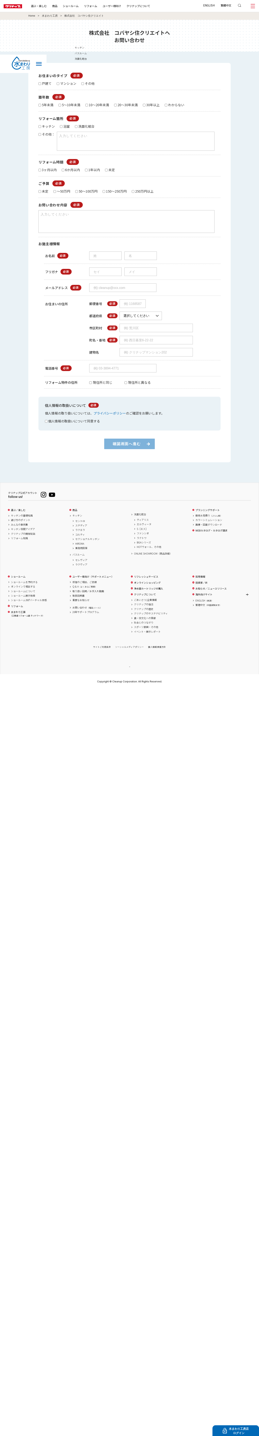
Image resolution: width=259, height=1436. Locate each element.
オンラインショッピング (147, 590)
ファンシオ (143, 540)
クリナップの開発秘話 (23, 541)
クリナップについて (150, 6)
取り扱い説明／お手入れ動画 (88, 598)
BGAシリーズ (144, 549)
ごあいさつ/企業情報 (145, 607)
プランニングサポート (207, 517)
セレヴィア (81, 567)
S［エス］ (142, 536)
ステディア (81, 532)
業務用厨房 (81, 555)
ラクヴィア (81, 571)
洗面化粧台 (140, 521)
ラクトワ (141, 545)
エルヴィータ (144, 531)
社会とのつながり (143, 629)
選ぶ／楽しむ (18, 517)
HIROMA (79, 551)
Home (31, 15)
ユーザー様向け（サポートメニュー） (93, 583)
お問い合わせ (87, 614)
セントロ (80, 528)
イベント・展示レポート (147, 639)
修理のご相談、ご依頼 (84, 589)
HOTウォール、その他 (149, 554)
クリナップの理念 (143, 611)
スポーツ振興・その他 (146, 634)
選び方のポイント (20, 527)
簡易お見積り (208, 522)
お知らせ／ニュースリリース (211, 595)
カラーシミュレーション (208, 527)
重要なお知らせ (80, 607)
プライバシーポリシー (109, 420)
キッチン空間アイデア (23, 536)
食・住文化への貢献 (145, 625)
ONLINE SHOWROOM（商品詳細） (153, 560)
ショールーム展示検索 (23, 603)
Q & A (84, 593)
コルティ (80, 541)
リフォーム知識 (19, 545)
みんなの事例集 (19, 531)
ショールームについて (23, 598)
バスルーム (78, 561)
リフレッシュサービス (146, 583)
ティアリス (143, 527)
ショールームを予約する (24, 589)
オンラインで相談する (23, 593)
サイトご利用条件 (102, 654)
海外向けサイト (203, 601)
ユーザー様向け (124, 6)
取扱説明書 (78, 603)
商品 (74, 517)
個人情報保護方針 (157, 654)
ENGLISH (209, 5)
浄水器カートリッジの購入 (148, 595)
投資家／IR (201, 590)
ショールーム (83, 6)
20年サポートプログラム (85, 619)
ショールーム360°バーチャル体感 (29, 607)
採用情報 (200, 583)
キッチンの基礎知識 (22, 522)
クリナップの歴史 (143, 616)
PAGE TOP (129, 674)
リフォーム (102, 6)
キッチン (77, 522)
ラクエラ (80, 537)
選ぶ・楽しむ (51, 6)
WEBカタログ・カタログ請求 (211, 537)
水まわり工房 (50, 15)
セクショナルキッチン (87, 546)
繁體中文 (226, 5)
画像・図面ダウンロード (208, 531)
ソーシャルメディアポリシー (129, 654)
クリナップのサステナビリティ (151, 620)
